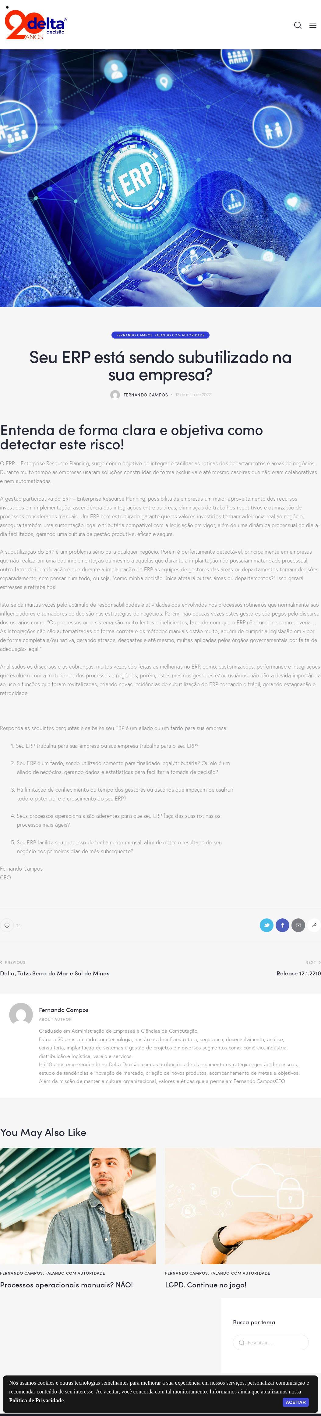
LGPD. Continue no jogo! (205, 1284)
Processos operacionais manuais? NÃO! (66, 1284)
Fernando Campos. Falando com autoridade (160, 334)
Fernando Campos (63, 1009)
